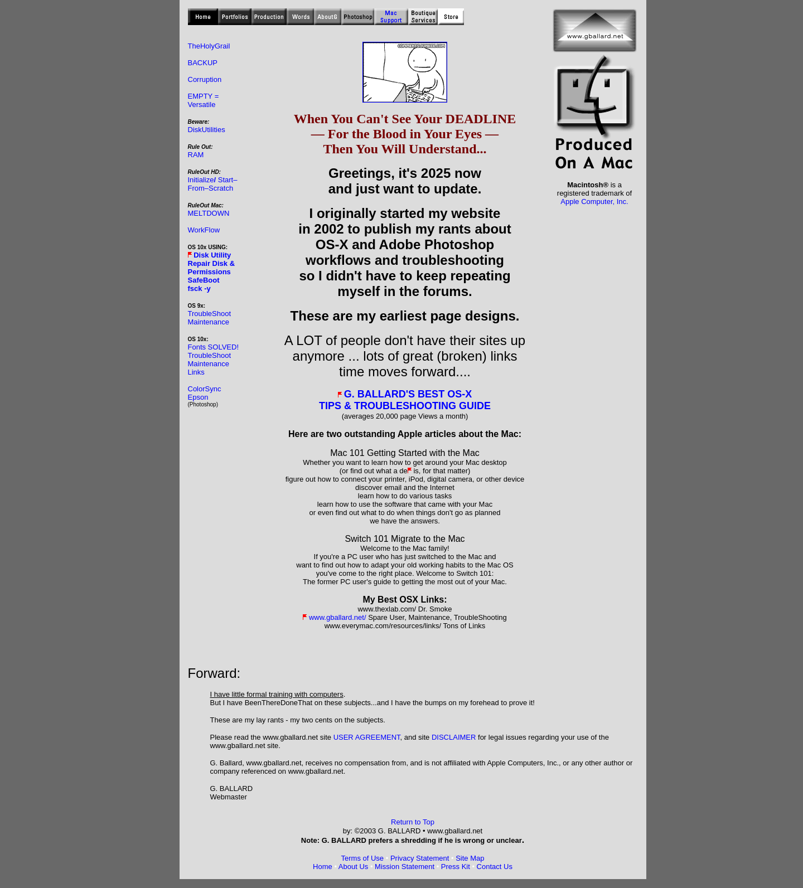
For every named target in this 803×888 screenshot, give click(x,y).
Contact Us (494, 866)
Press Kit (455, 866)
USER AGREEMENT (366, 737)
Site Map (470, 858)
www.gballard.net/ (337, 617)
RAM (196, 155)
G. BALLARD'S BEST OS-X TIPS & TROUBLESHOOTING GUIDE (405, 400)
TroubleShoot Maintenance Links (209, 363)
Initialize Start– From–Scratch (213, 184)
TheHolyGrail (209, 46)
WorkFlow (204, 230)
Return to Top (412, 822)
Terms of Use (362, 858)
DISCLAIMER (454, 737)
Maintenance (208, 322)
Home (322, 866)
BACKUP (202, 63)
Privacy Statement (419, 858)
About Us (353, 866)
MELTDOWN (209, 213)
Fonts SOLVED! (213, 347)
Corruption (205, 79)
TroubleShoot (209, 313)
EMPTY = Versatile (203, 100)
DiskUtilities (206, 129)
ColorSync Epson (204, 393)
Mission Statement (404, 866)
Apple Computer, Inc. (594, 201)
